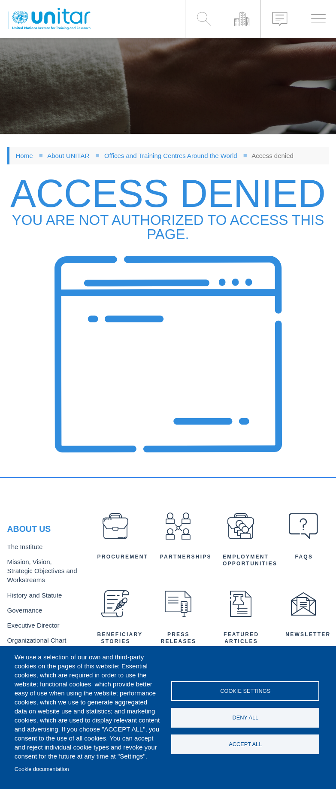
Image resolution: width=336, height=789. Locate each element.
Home (24, 155)
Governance (23, 608)
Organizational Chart (34, 636)
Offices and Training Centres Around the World (170, 155)
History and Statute (32, 594)
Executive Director (30, 622)
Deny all (245, 717)
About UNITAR (68, 155)
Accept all (245, 745)
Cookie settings (245, 690)
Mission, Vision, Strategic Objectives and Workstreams (39, 572)
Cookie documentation (42, 769)
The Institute (23, 549)
